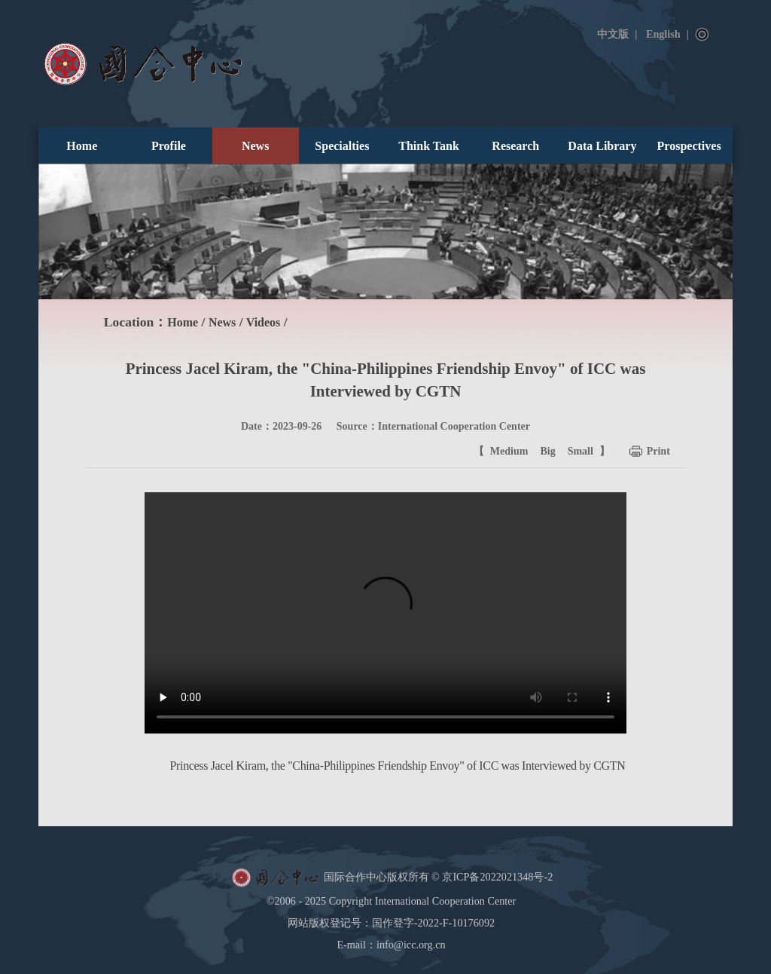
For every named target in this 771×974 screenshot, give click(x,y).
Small (580, 451)
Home (81, 145)
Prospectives (689, 145)
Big (547, 451)
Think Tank (428, 145)
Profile (168, 145)
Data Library (602, 145)
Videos (263, 322)
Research (515, 145)
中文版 (613, 34)
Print (658, 451)
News (255, 145)
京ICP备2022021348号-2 (497, 876)
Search (702, 34)
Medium (509, 451)
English (663, 34)
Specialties (342, 145)
